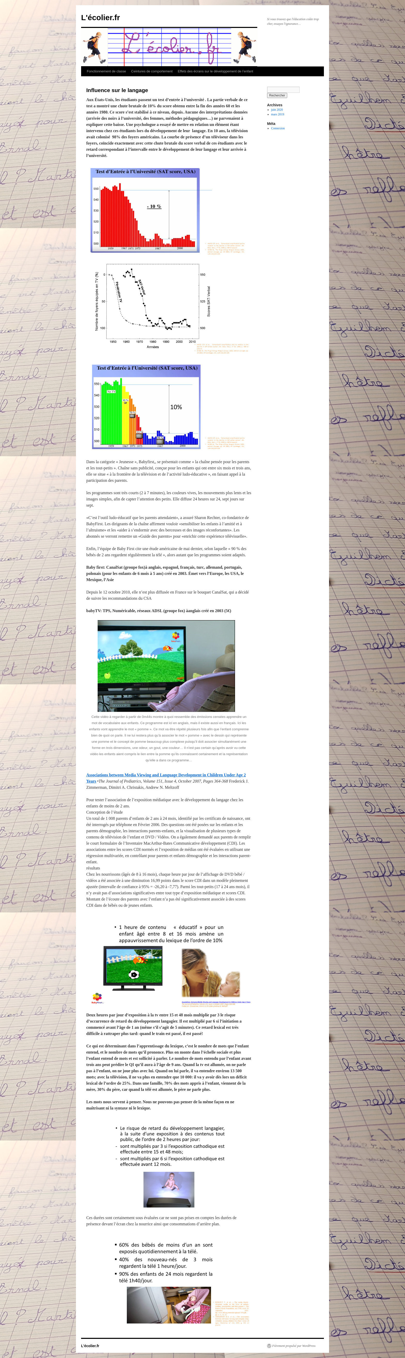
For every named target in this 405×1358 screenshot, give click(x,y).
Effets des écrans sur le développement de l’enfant (215, 71)
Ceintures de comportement (152, 71)
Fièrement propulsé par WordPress (293, 1346)
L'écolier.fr (100, 17)
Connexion (278, 128)
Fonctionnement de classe (106, 71)
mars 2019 (277, 114)
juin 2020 (277, 109)
